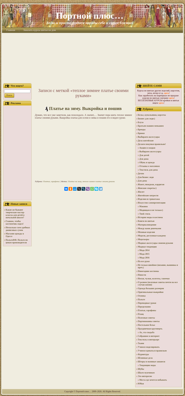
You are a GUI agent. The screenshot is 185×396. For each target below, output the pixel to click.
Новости (142, 275)
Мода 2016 (144, 258)
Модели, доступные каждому (152, 236)
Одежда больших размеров (151, 288)
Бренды (141, 129)
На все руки (144, 261)
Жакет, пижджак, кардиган (151, 184)
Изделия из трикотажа (149, 199)
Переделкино (144, 307)
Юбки (141, 383)
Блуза (141, 122)
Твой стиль (144, 214)
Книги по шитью (146, 221)
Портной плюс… (89, 16)
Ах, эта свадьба (146, 332)
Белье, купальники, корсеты (152, 115)
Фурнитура (143, 354)
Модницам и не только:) (151, 210)
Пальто (141, 299)
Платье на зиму (74, 181)
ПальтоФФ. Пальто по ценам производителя (17, 241)
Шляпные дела (145, 358)
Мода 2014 (144, 250)
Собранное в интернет (149, 336)
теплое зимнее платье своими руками (98, 181)
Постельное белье (146, 325)
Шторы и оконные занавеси (151, 361)
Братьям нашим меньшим (151, 126)
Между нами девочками (149, 228)
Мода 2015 (144, 254)
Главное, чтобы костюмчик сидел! (15, 222)
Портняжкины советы (149, 321)
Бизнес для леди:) (146, 118)
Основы (142, 296)
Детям (141, 173)
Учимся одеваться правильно (152, 351)
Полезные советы (146, 318)
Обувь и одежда (147, 162)
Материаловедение (147, 225)
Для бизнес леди (146, 177)
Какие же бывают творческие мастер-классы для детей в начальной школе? (15, 214)
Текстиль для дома (148, 170)
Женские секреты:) (147, 188)
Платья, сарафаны (51, 181)
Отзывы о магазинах (149, 166)
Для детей (144, 155)
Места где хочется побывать (153, 380)
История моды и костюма (150, 217)
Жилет (141, 192)
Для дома (143, 159)
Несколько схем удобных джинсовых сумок (18, 228)
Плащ (141, 314)
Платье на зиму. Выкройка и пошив (85, 108)
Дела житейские (146, 140)
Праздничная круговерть (150, 329)
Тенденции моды (147, 365)
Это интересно (145, 376)
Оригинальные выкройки (150, 292)
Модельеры (143, 239)
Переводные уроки (147, 303)
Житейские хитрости (148, 195)
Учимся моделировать (149, 347)
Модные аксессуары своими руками (155, 243)
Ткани (141, 343)
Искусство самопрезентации (151, 203)
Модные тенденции (147, 247)
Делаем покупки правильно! (152, 144)
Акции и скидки (147, 148)
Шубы (141, 369)
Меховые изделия (146, 232)
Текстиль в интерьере (148, 339)
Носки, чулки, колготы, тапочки (154, 278)
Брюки (141, 133)
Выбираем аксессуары (149, 137)
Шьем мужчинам (146, 373)
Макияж (143, 206)
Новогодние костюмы (148, 271)
